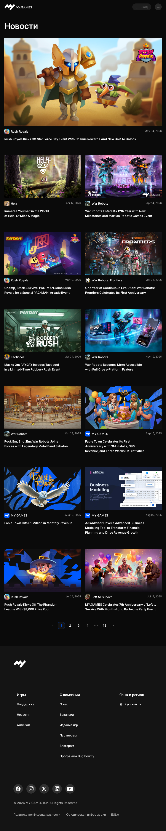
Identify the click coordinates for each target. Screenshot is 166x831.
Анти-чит (23, 725)
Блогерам (67, 746)
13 (104, 625)
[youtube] (70, 789)
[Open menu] (158, 6)
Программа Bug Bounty (77, 756)
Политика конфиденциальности (36, 814)
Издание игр (69, 725)
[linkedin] (57, 789)
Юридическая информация (85, 814)
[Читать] (83, 89)
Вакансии (67, 714)
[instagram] (31, 789)
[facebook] (18, 789)
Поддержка (25, 704)
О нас (64, 704)
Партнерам (68, 735)
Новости (23, 714)
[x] (44, 789)
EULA (115, 814)
